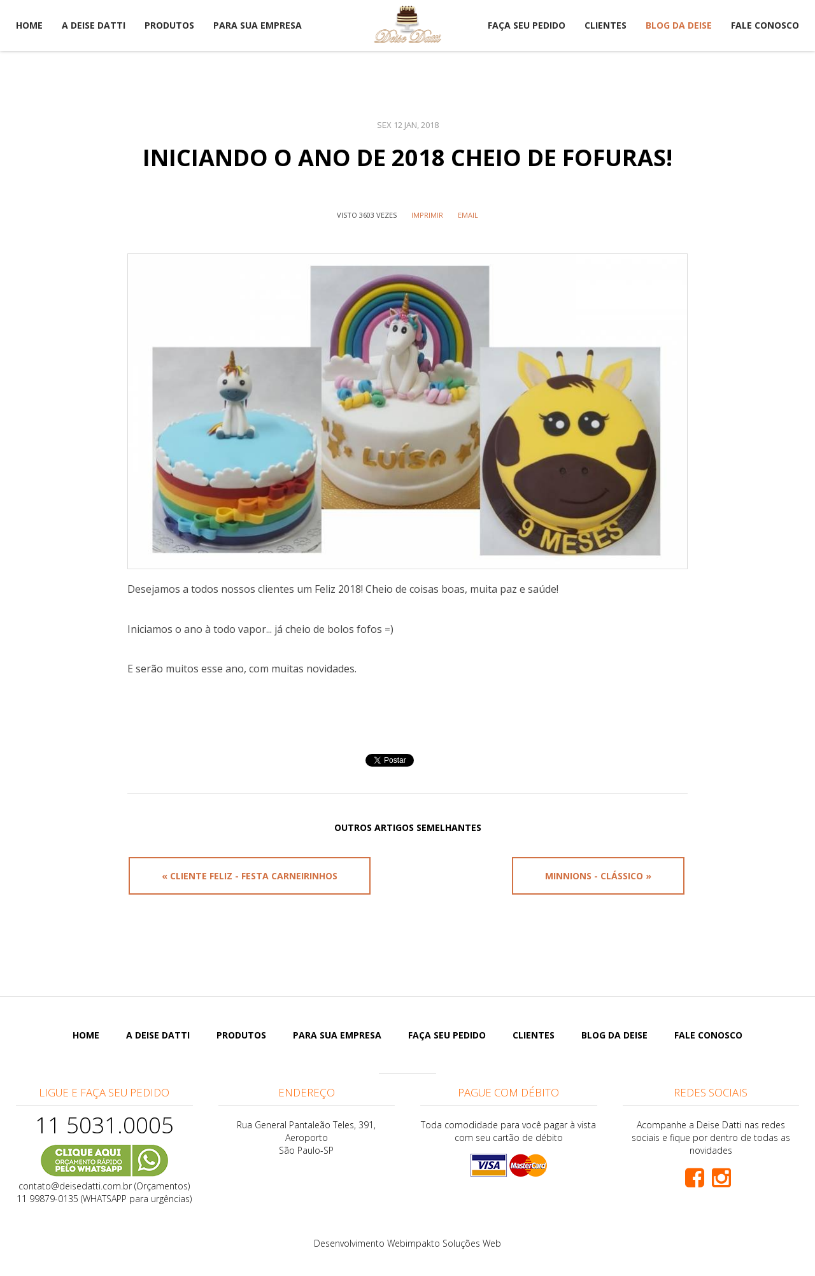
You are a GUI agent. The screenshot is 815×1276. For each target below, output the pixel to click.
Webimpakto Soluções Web (444, 1243)
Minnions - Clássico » (598, 876)
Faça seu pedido (526, 25)
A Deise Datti (93, 25)
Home (29, 25)
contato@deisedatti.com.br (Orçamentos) (104, 1186)
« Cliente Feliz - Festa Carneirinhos (249, 876)
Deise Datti (407, 24)
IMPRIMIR (427, 215)
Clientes (606, 25)
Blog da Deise (679, 25)
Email (468, 215)
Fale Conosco (765, 25)
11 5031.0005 (104, 1125)
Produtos (169, 25)
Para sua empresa (257, 25)
